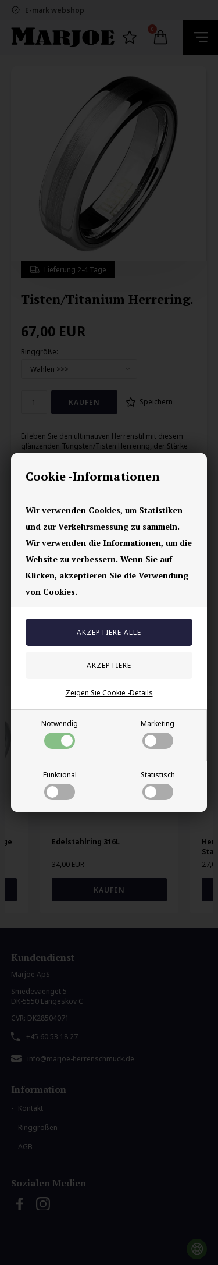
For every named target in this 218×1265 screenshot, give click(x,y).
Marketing (157, 734)
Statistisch (158, 785)
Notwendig (59, 734)
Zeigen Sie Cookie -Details (109, 693)
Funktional (60, 785)
